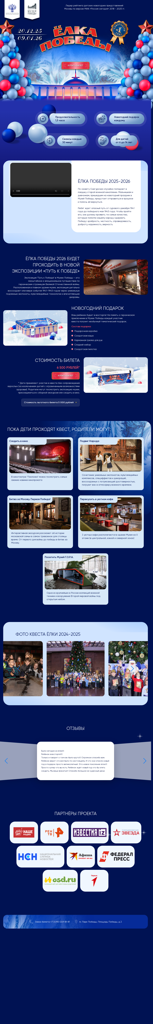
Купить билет (75, 65)
